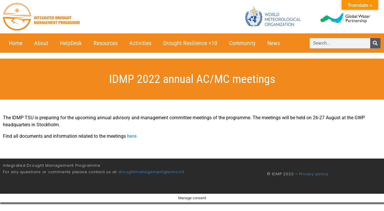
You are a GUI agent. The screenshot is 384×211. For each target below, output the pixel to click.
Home (15, 43)
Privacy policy (313, 174)
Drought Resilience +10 (190, 43)
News (273, 43)
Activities (140, 43)
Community (242, 43)
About (41, 43)
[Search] (375, 43)
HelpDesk (71, 43)
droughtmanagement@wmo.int (151, 172)
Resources (106, 43)
